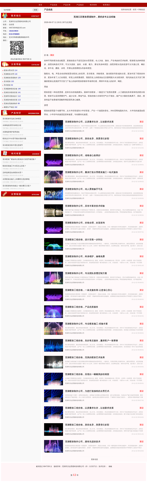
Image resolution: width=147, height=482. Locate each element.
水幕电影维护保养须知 (11, 132)
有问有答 (93, 5)
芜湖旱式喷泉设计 (10, 96)
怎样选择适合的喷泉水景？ (13, 172)
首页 (40, 5)
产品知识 (80, 5)
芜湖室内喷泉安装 (10, 100)
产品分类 (66, 5)
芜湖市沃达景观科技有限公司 (74, 131)
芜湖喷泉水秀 (9, 74)
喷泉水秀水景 (9, 70)
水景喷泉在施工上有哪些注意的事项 (16, 179)
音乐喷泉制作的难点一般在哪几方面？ (17, 186)
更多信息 (94, 459)
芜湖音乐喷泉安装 (10, 92)
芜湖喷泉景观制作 (10, 78)
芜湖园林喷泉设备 (10, 89)
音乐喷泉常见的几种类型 (12, 119)
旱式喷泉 (7, 85)
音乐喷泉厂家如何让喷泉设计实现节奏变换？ (19, 159)
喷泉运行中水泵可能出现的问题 (14, 138)
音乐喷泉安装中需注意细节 (13, 145)
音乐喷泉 (7, 81)
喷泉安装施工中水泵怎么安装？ (14, 166)
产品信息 (53, 5)
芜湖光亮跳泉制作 (10, 103)
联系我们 (106, 5)
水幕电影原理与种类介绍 (12, 125)
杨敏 (110, 466)
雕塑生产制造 (9, 107)
